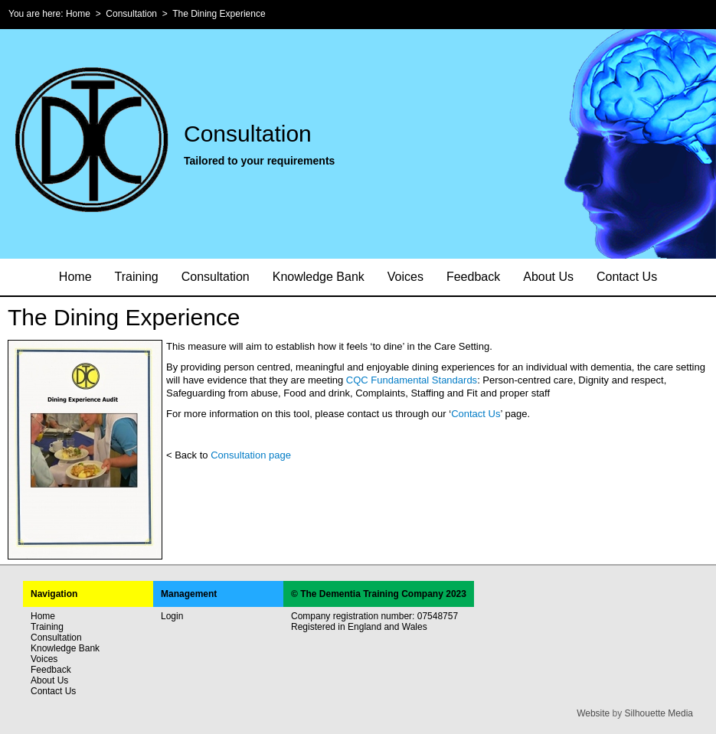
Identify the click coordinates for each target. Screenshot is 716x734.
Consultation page (251, 455)
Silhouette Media (659, 713)
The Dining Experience (218, 13)
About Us (548, 276)
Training (137, 276)
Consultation (131, 13)
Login (172, 616)
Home (78, 13)
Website (593, 713)
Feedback (473, 276)
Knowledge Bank (319, 276)
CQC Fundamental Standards (411, 380)
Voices (405, 276)
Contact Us (627, 276)
